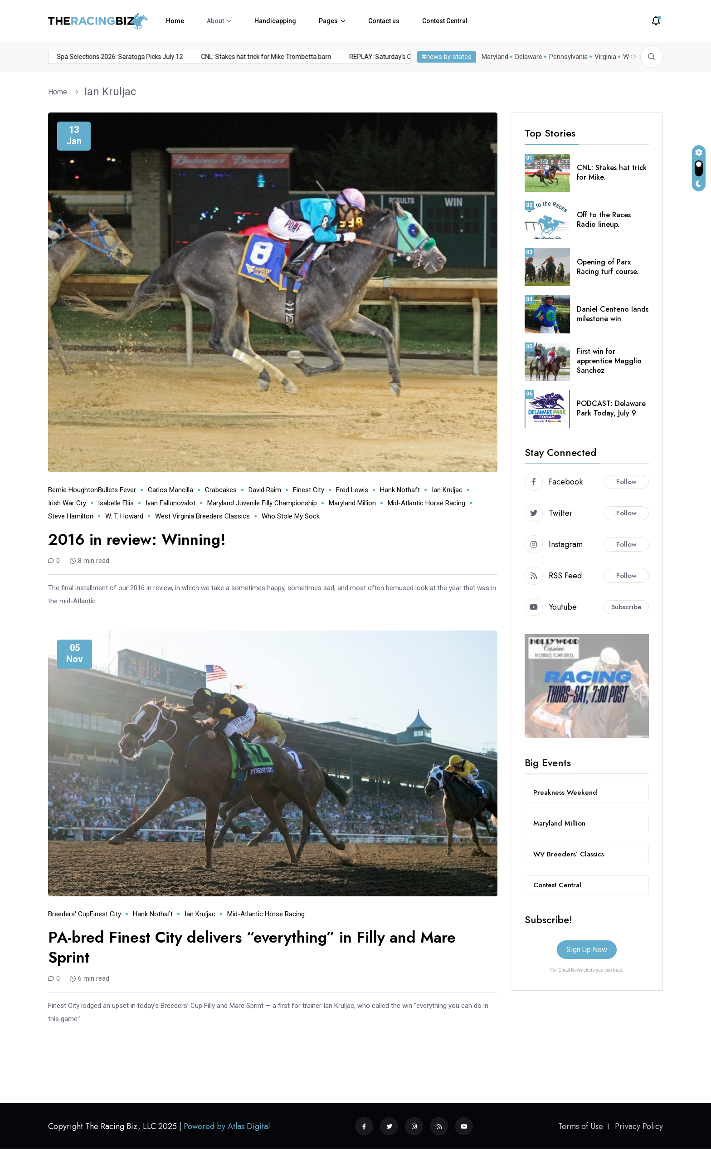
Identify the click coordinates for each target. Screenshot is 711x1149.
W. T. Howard (124, 516)
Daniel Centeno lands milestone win (612, 314)
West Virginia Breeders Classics (202, 516)
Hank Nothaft (400, 490)
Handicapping (275, 20)
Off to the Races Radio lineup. (604, 220)
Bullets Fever (117, 490)
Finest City (308, 490)
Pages (328, 20)
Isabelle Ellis (116, 503)
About (215, 20)
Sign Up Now (586, 949)
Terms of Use (580, 1126)
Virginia (605, 57)
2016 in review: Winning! (137, 539)
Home (175, 20)
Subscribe (626, 607)
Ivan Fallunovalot (170, 503)
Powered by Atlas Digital (227, 1126)
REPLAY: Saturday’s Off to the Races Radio (387, 56)
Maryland (495, 57)
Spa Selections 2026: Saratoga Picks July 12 (97, 56)
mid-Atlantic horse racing (426, 503)
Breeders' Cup (69, 914)
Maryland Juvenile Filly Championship (262, 503)
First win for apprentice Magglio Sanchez (609, 361)
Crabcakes (221, 490)
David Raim (264, 490)
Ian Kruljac (110, 91)
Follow (626, 482)
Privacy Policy (639, 1126)
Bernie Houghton (73, 490)
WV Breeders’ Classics (568, 854)
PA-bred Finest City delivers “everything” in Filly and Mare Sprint (252, 947)
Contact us (383, 20)
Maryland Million (352, 503)
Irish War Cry (67, 503)
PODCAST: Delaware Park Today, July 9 (611, 408)
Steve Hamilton (70, 516)
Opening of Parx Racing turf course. (607, 267)
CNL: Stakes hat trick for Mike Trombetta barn (243, 56)
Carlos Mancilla (170, 490)
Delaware (528, 57)
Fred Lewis (352, 490)
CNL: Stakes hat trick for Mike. (612, 172)
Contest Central (445, 20)
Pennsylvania (568, 57)
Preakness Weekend (565, 792)
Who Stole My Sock (291, 516)
